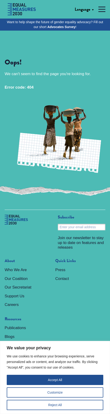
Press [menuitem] (60, 270)
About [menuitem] (10, 260)
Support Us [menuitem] (14, 296)
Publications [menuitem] (15, 328)
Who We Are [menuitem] (16, 270)
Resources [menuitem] (13, 319)
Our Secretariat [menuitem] (18, 287)
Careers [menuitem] (12, 304)
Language (82, 9)
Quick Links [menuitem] (65, 260)
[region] (55, 377)
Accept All (55, 380)
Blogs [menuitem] (10, 336)
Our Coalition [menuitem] (16, 278)
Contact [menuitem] (62, 278)
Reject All (55, 405)
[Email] (81, 227)
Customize (55, 392)
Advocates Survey (61, 27)
